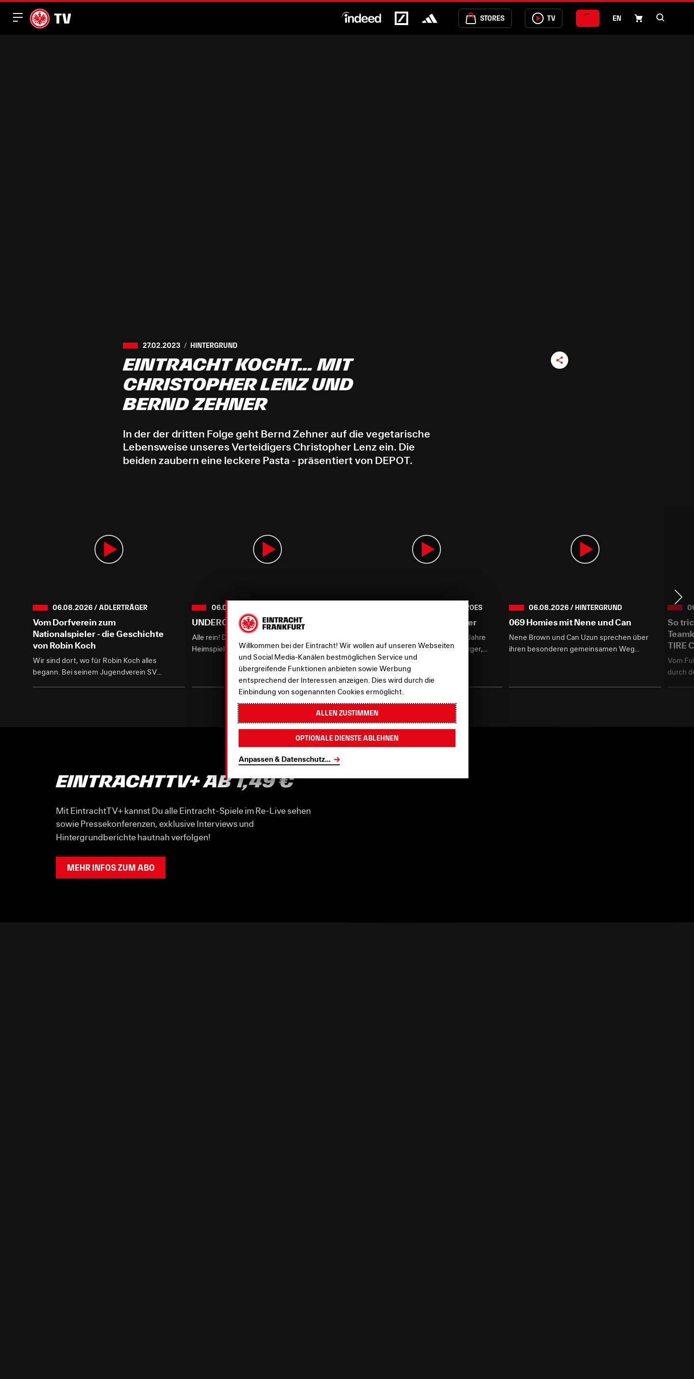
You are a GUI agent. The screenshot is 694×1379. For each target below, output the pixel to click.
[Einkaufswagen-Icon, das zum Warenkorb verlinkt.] (638, 18)
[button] (660, 17)
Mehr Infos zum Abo (111, 867)
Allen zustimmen (347, 713)
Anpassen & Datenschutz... (285, 759)
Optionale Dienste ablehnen (347, 738)
